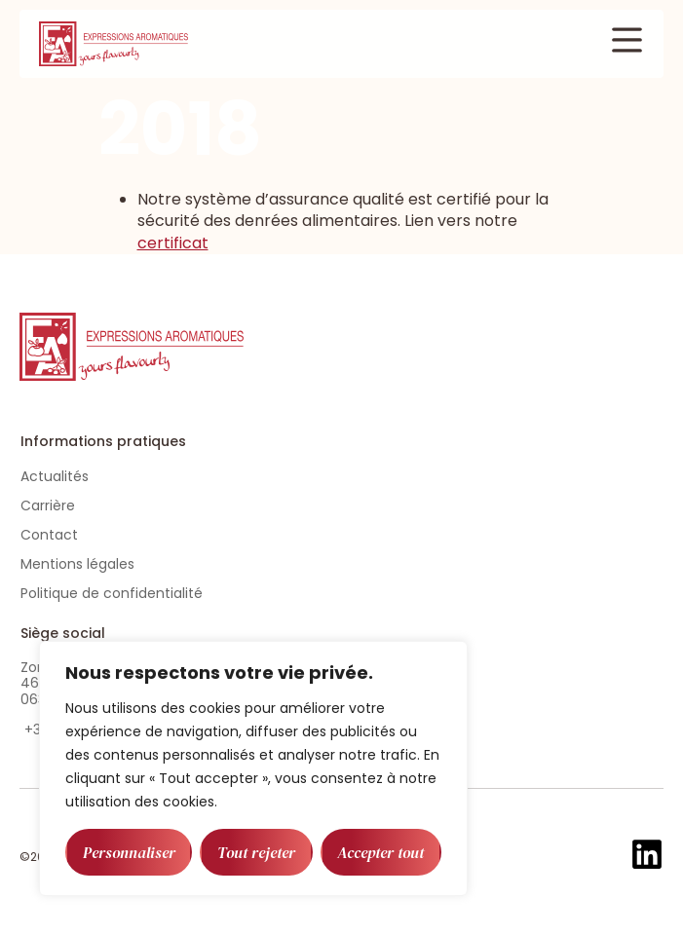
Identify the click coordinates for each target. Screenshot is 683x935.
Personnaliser (129, 852)
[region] (253, 768)
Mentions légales (77, 564)
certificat (173, 243)
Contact (49, 534)
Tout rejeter (256, 852)
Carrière (47, 505)
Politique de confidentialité (111, 593)
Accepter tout (380, 852)
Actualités (54, 476)
